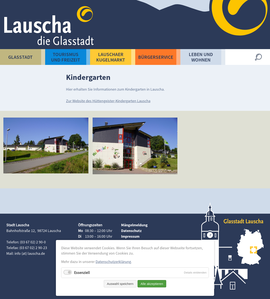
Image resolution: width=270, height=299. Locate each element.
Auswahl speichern (120, 284)
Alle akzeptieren (152, 284)
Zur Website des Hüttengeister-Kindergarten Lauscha (108, 100)
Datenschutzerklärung (113, 261)
